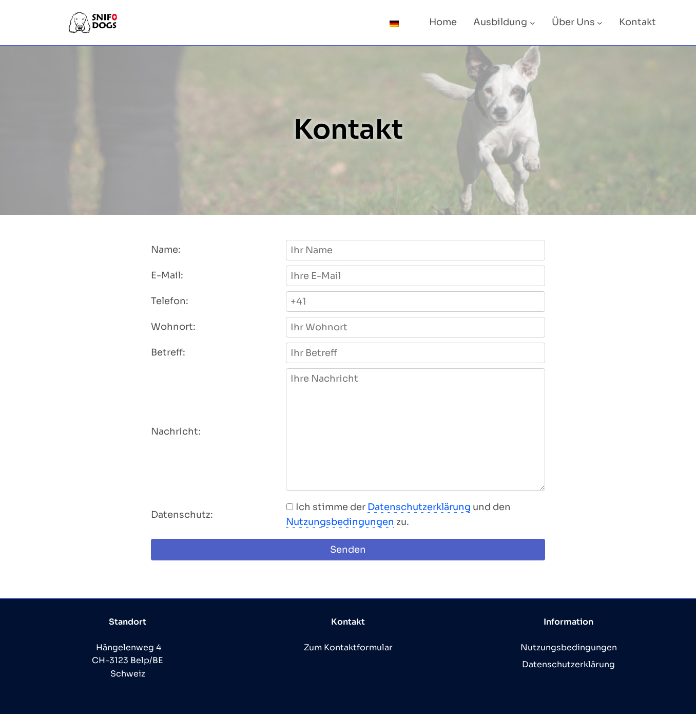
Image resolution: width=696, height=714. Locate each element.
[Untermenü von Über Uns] (600, 22)
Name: (166, 249)
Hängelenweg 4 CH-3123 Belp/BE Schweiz (127, 660)
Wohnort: (173, 326)
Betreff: (168, 352)
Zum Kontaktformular (348, 647)
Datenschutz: (182, 514)
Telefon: (169, 301)
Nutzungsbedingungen (340, 522)
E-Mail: (167, 275)
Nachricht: (176, 431)
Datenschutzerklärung (419, 507)
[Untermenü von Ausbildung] (532, 22)
